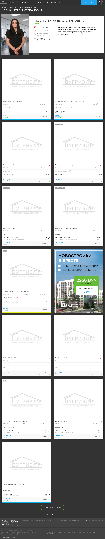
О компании (42, 2)
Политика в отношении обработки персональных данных (37, 520)
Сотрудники (56, 2)
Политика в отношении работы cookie (70, 520)
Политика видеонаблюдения (94, 520)
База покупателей (27, 2)
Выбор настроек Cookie (8, 537)
